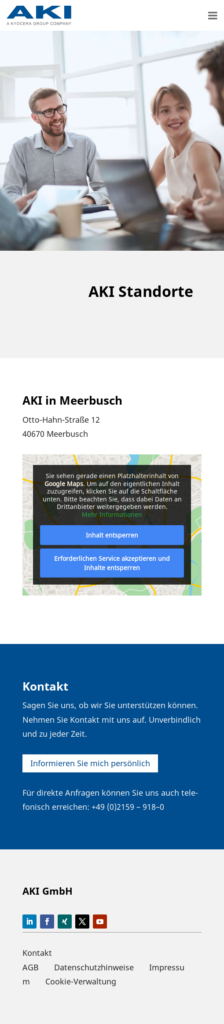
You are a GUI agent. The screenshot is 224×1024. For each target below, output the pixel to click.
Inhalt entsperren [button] (112, 535)
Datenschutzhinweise (94, 967)
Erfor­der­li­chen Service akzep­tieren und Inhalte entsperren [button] (112, 563)
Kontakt (37, 952)
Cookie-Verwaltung (80, 981)
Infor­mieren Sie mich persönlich (90, 763)
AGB (30, 967)
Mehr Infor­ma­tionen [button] (112, 515)
